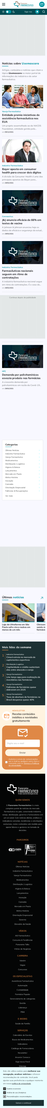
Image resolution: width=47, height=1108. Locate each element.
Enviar (23, 752)
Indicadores (23, 1044)
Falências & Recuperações (16, 491)
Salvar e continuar (23, 1103)
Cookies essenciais (12, 1088)
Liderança (22, 1007)
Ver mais (9, 496)
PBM (23, 1012)
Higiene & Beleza (12, 467)
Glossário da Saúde (22, 924)
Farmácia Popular (22, 994)
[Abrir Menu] (6, 4)
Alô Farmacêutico (22, 935)
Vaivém (23, 960)
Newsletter (22, 1053)
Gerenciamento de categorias (22, 999)
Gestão (23, 1003)
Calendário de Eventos (22, 1035)
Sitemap (22, 1066)
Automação (22, 985)
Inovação (9, 481)
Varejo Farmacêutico (14, 457)
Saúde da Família (22, 1023)
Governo (22, 919)
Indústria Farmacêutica (15, 454)
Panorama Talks (22, 944)
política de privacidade (21, 1083)
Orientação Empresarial (15, 487)
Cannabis (9, 484)
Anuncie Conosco (22, 1057)
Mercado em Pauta (13, 474)
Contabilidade (22, 990)
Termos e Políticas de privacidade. (24, 764)
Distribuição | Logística (15, 464)
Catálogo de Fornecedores (22, 1048)
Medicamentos (11, 460)
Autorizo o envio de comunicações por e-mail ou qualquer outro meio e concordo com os (24, 762)
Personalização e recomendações (17, 1096)
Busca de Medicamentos (22, 1039)
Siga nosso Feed (22, 1062)
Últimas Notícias (12, 450)
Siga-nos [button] (28, 12)
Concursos (22, 969)
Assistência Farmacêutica (23, 981)
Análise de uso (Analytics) (14, 1092)
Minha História (11, 477)
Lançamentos (11, 470)
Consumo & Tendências (23, 940)
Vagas (22, 965)
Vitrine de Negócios (22, 949)
